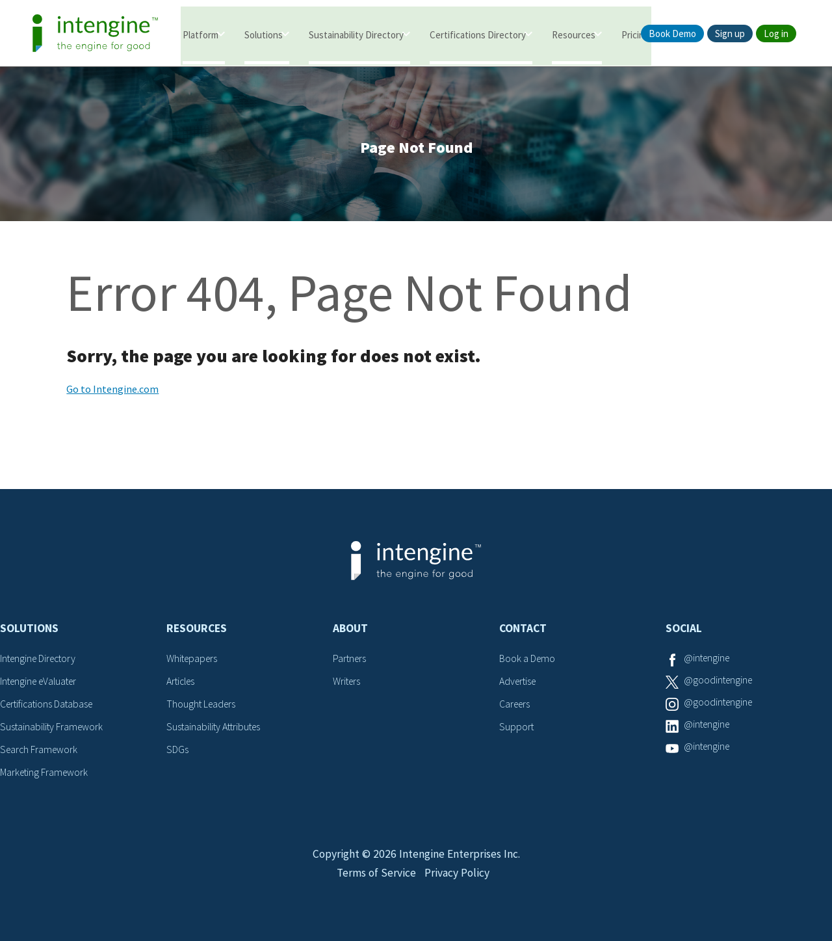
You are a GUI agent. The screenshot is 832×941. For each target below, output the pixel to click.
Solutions (263, 34)
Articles (182, 682)
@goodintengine (719, 682)
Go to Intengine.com (112, 391)
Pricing (635, 34)
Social (684, 631)
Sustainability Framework (53, 727)
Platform (200, 34)
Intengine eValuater (41, 682)
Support (516, 727)
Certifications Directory (478, 34)
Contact (523, 631)
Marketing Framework (45, 772)
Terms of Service (375, 880)
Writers (347, 682)
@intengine (708, 660)
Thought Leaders (202, 705)
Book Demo (672, 33)
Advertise (519, 682)
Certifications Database (49, 705)
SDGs (177, 749)
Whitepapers (193, 660)
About (350, 631)
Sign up (730, 33)
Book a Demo (527, 660)
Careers (515, 705)
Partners (350, 660)
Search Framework (40, 749)
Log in (776, 33)
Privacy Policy (457, 880)
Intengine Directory (40, 660)
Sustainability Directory (356, 34)
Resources (573, 34)
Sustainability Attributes (215, 727)
